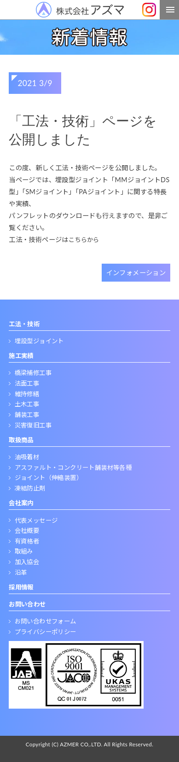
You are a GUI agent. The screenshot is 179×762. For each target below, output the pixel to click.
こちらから (84, 239)
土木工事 (27, 404)
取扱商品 (21, 440)
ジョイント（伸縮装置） (48, 477)
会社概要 (27, 530)
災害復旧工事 (33, 425)
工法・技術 (24, 324)
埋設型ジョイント (39, 341)
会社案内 (21, 503)
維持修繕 (27, 394)
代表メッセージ (36, 520)
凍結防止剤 (30, 488)
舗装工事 (27, 414)
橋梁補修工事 (33, 372)
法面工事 (27, 383)
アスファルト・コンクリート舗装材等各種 (73, 467)
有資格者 (27, 541)
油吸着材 (27, 457)
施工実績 (21, 355)
